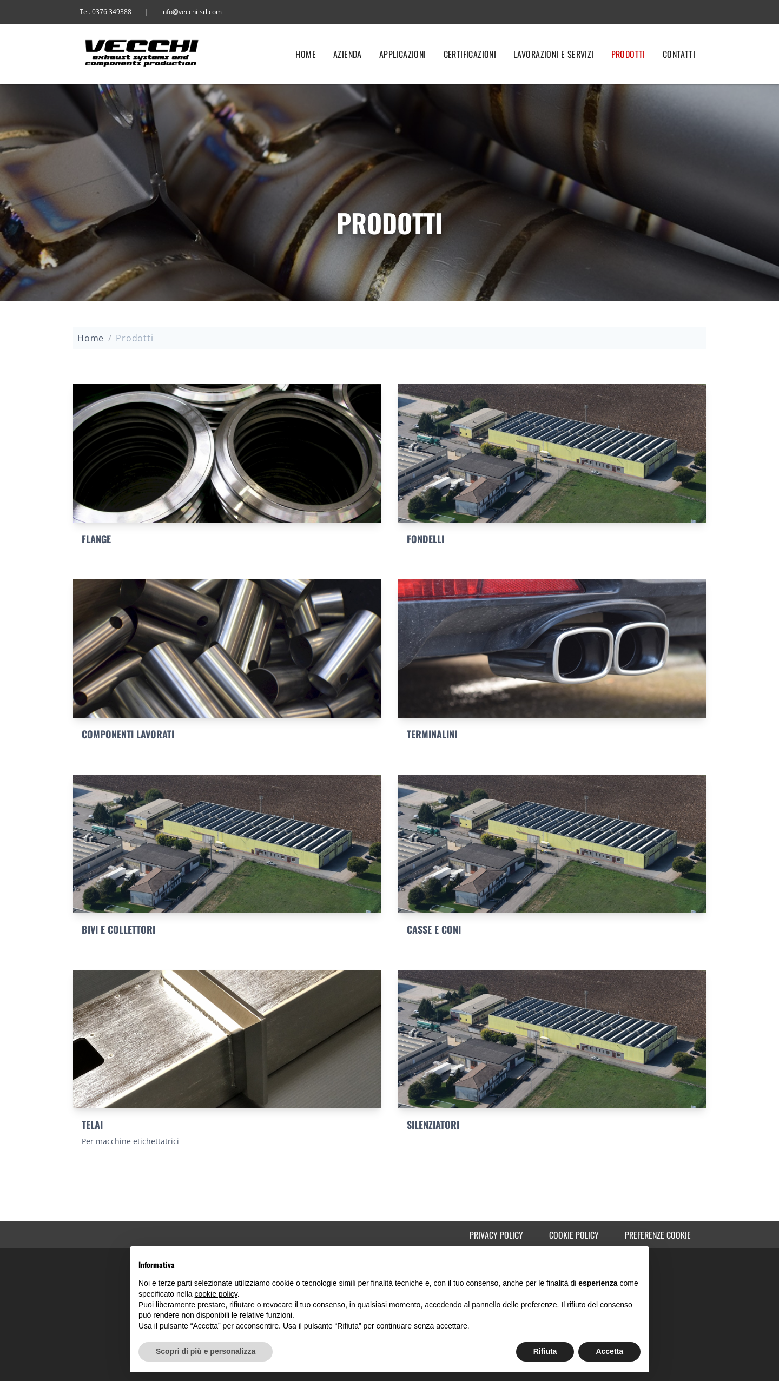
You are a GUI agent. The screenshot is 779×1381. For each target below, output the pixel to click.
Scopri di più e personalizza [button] (205, 1351)
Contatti (679, 54)
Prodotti (628, 54)
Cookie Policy (574, 1234)
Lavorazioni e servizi (553, 54)
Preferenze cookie (658, 1234)
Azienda (347, 54)
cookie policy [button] (216, 1294)
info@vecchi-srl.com (191, 11)
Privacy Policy (496, 1234)
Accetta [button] (609, 1351)
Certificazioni (470, 54)
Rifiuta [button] (545, 1351)
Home (305, 54)
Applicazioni (402, 54)
